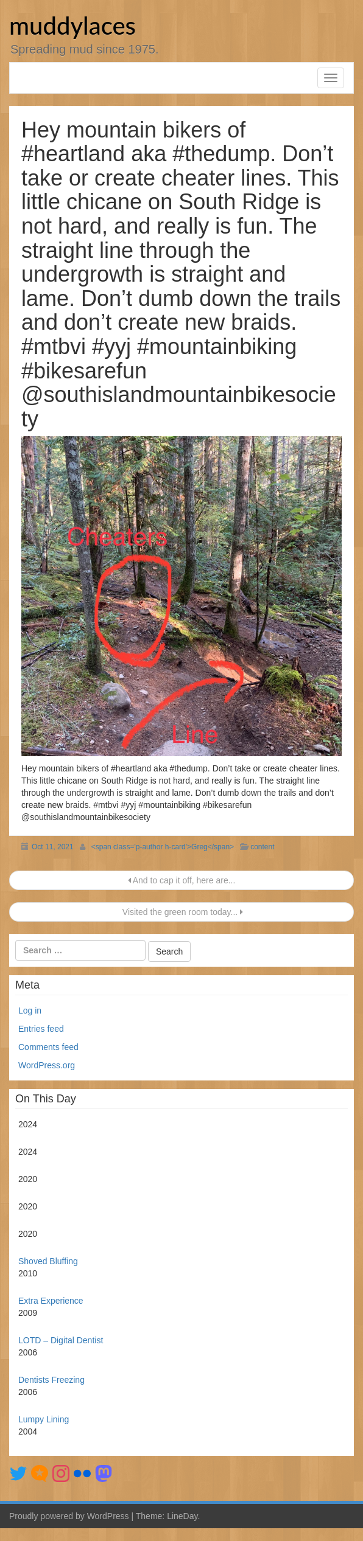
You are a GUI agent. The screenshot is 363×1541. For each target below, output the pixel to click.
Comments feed (48, 1047)
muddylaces (72, 25)
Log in (29, 1010)
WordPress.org (46, 1065)
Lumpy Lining (43, 1419)
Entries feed (41, 1029)
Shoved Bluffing (48, 1261)
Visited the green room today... (181, 912)
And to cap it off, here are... (182, 880)
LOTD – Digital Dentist (60, 1340)
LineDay (182, 1516)
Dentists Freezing (51, 1380)
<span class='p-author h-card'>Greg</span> (162, 847)
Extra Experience (50, 1301)
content (262, 847)
